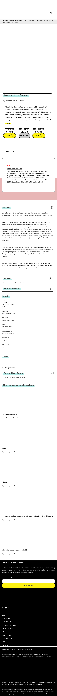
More (8, 123)
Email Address (7, 578)
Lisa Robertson (18, 101)
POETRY (4, 333)
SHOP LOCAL (10, 152)
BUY (8, 135)
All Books (4, 340)
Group (40, 684)
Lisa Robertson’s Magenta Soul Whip (15, 550)
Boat (4, 448)
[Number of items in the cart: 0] (51, 13)
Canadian (11, 333)
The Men (5, 482)
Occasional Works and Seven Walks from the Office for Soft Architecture (27, 516)
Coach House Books (8, 320)
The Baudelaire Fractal (9, 414)
